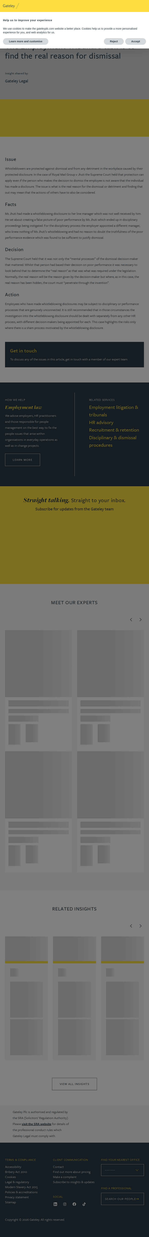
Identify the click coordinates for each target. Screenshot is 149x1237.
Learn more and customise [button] (25, 41)
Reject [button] (114, 41)
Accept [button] (135, 41)
